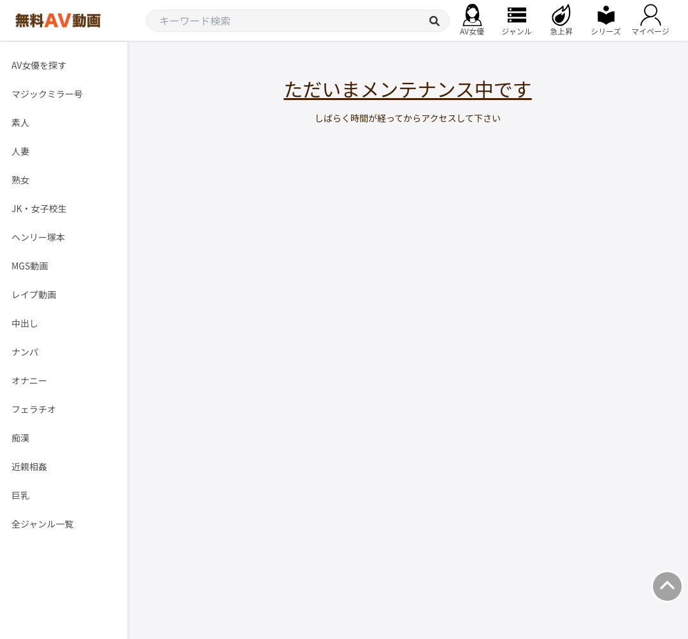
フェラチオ (33, 409)
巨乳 (20, 495)
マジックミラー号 (47, 93)
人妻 (20, 151)
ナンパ (24, 351)
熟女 (20, 179)
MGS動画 (29, 265)
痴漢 (20, 437)
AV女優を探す (38, 65)
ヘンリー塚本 (38, 237)
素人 (20, 122)
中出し (24, 323)
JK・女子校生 (39, 208)
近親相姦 (29, 466)
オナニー (29, 380)
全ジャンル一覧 (42, 523)
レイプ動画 (33, 294)
